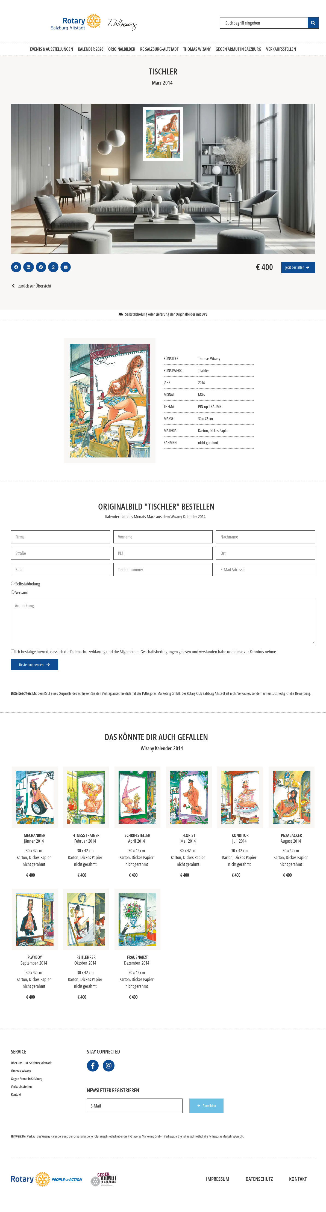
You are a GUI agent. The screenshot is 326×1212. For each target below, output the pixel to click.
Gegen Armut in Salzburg (26, 1078)
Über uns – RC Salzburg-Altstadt (31, 1062)
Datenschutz (259, 1179)
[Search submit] (313, 22)
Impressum (217, 1179)
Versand (21, 592)
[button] (16, 267)
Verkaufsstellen (21, 1086)
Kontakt (16, 1094)
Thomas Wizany (21, 1070)
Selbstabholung (27, 584)
